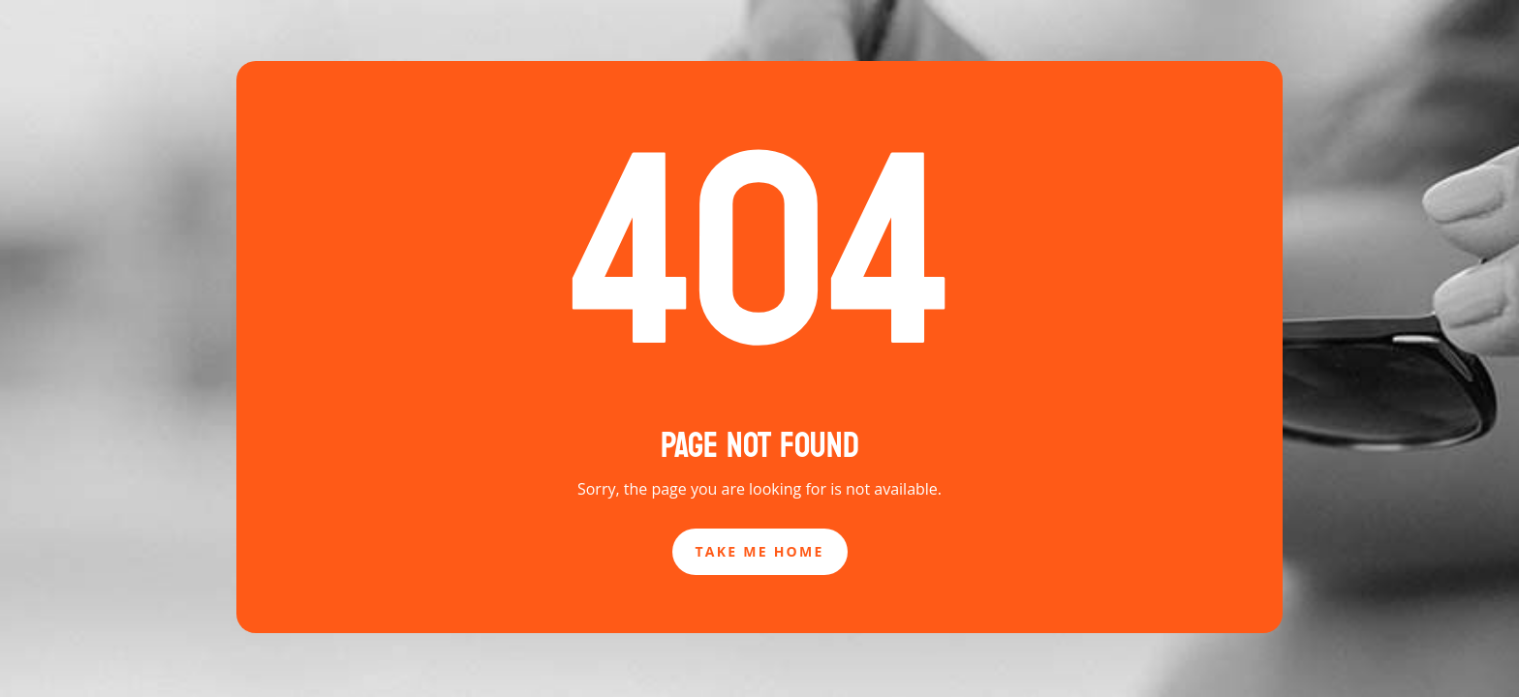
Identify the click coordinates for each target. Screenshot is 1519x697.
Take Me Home (760, 551)
